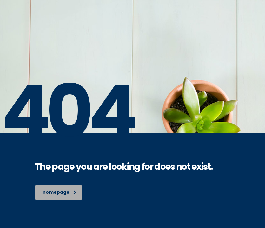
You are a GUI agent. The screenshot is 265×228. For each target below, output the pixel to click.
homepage (59, 192)
